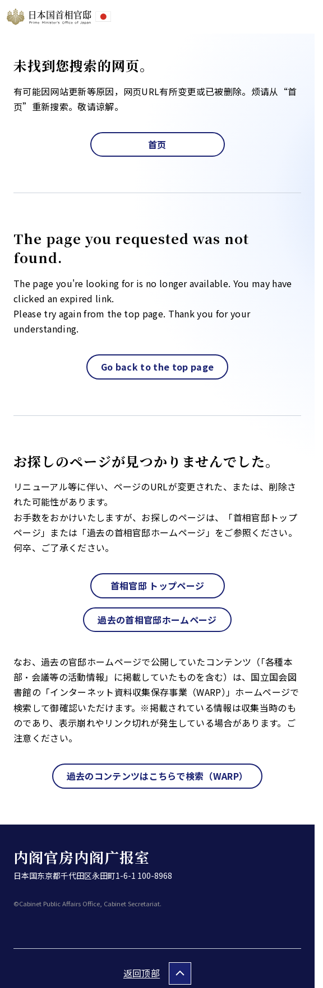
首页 (157, 144)
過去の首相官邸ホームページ (157, 619)
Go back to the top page (157, 366)
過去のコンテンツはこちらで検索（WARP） (157, 776)
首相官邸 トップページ (157, 585)
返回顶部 (141, 973)
